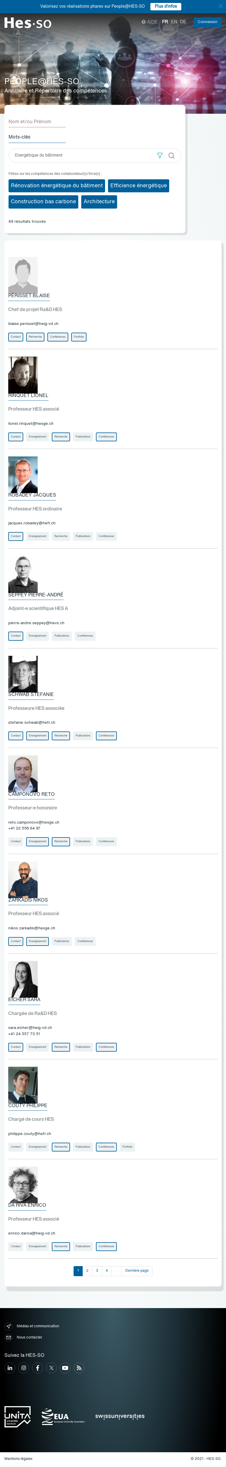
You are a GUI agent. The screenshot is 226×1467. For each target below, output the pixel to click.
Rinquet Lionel (28, 395)
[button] (160, 155)
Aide (150, 22)
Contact (16, 337)
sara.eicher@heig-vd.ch (30, 1028)
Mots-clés (19, 137)
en (174, 22)
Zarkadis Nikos (28, 900)
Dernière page (137, 1272)
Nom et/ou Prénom (30, 122)
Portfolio (79, 337)
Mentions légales (18, 1460)
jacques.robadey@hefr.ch (32, 524)
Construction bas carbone (43, 201)
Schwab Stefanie (31, 695)
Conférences (58, 337)
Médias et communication (31, 1327)
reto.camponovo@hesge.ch (33, 823)
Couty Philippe (27, 1106)
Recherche (35, 337)
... (116, 1272)
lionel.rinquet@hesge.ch (31, 424)
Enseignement (37, 436)
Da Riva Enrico (27, 1206)
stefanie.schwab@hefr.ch (31, 723)
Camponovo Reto (31, 795)
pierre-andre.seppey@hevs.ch (36, 623)
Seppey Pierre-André (36, 595)
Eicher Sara (24, 1000)
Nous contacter (23, 1338)
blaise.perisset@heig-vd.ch (33, 324)
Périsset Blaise (29, 296)
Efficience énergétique (138, 185)
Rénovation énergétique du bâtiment (57, 185)
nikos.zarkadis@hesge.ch (31, 929)
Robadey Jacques (32, 495)
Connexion (207, 22)
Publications (83, 436)
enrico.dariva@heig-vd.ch (31, 1234)
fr (165, 22)
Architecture (99, 201)
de (183, 22)
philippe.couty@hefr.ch (29, 1134)
